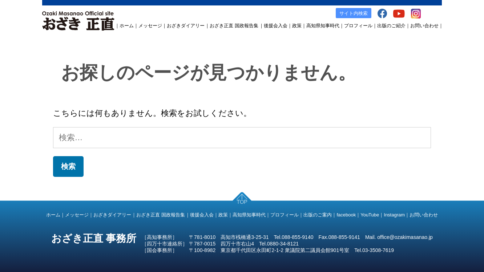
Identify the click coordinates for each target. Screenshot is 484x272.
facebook (346, 215)
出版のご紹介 (391, 25)
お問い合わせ (424, 25)
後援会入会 (275, 25)
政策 (297, 25)
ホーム (127, 25)
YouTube (369, 215)
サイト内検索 (353, 13)
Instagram (394, 215)
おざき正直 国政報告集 (234, 25)
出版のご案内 (317, 215)
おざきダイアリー (186, 25)
